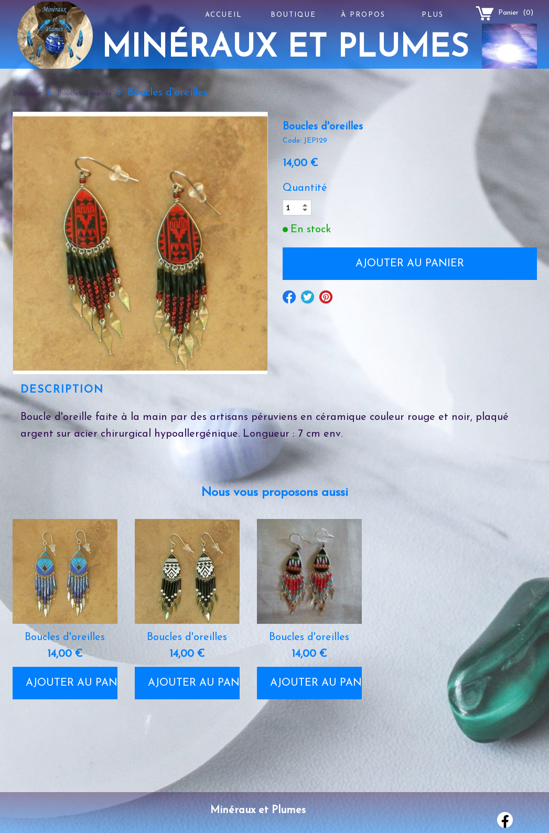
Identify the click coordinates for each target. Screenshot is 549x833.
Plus (433, 15)
